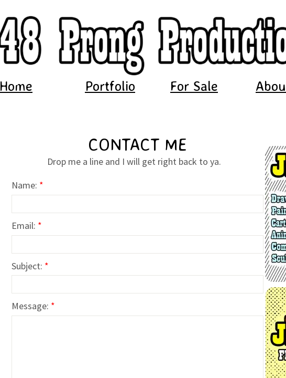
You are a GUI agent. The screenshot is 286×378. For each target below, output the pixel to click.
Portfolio (110, 85)
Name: (27, 185)
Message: (33, 306)
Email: (27, 225)
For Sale (194, 85)
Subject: (30, 266)
